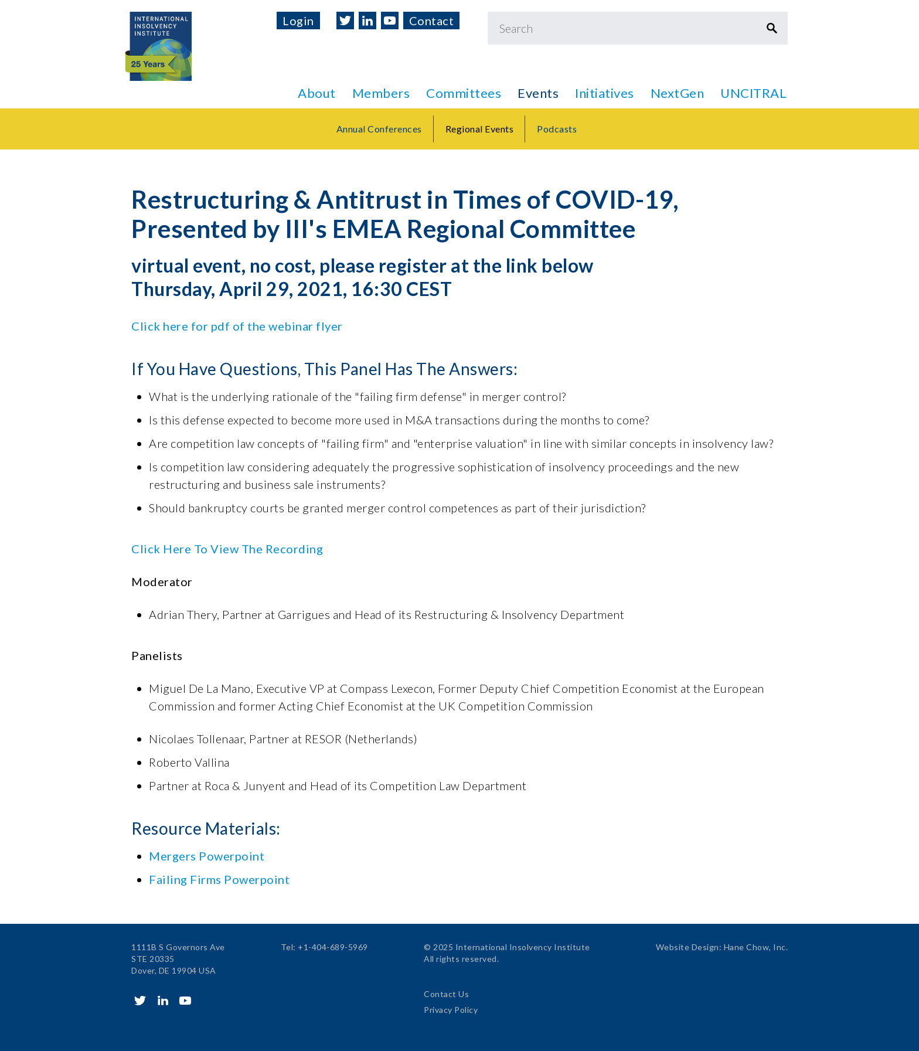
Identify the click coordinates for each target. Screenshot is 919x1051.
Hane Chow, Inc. (756, 947)
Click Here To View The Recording (227, 549)
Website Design (687, 947)
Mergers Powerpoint (206, 856)
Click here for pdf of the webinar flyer (237, 326)
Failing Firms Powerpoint (219, 879)
